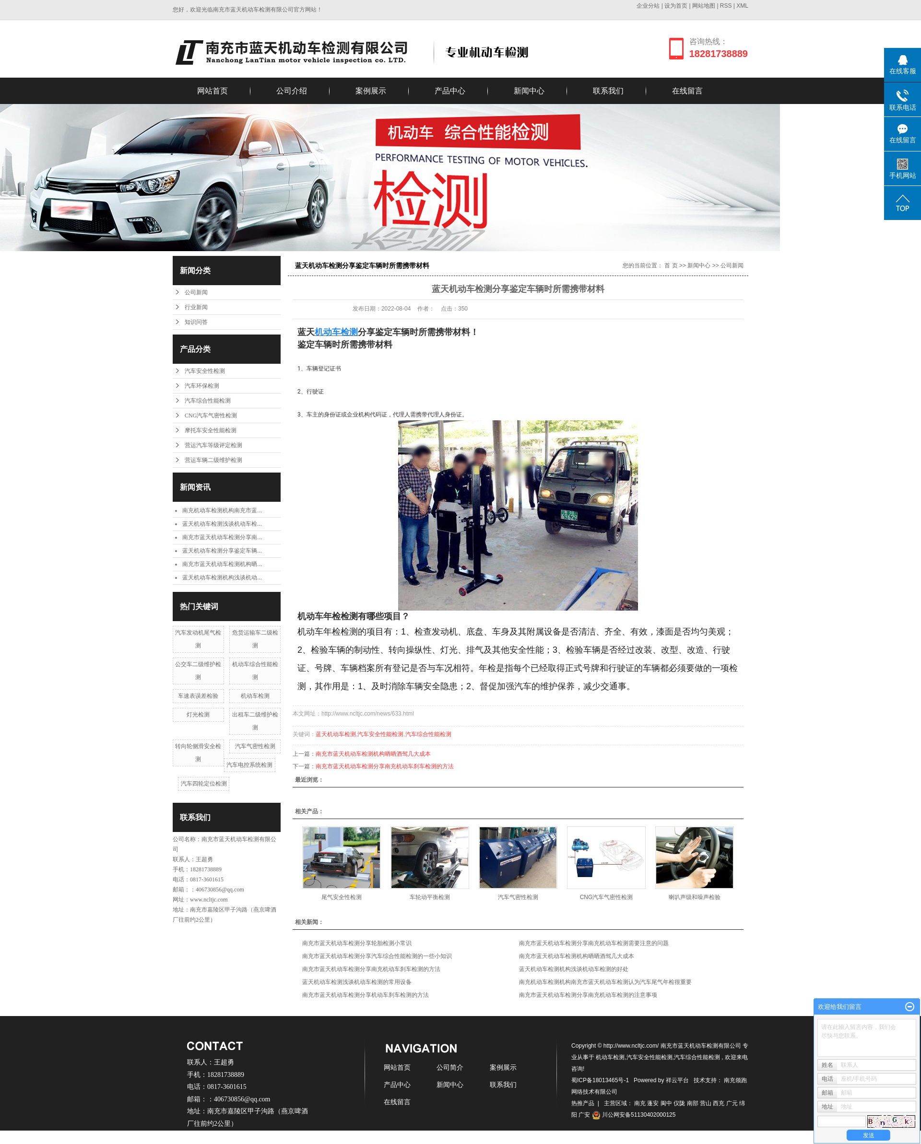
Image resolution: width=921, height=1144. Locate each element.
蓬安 (653, 1103)
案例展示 (370, 91)
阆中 (666, 1103)
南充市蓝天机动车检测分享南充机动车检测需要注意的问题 (594, 943)
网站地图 (704, 5)
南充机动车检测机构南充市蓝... (222, 510)
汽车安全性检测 (205, 371)
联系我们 (608, 91)
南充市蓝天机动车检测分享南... (222, 537)
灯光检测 (198, 714)
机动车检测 (255, 696)
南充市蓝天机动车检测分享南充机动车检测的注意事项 (588, 995)
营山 (705, 1103)
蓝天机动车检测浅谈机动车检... (222, 523)
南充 (640, 1103)
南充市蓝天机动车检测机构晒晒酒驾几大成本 (373, 754)
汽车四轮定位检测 (204, 783)
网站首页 (212, 91)
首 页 (670, 265)
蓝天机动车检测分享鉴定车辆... (222, 550)
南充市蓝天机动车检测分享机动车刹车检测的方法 (365, 995)
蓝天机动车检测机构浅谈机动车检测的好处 (573, 969)
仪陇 (679, 1103)
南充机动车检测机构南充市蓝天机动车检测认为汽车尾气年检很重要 (605, 982)
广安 (584, 1114)
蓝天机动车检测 (336, 734)
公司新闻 (196, 292)
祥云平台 (677, 1080)
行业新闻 (196, 307)
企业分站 (648, 5)
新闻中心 (529, 91)
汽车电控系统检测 (249, 765)
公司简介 (450, 1067)
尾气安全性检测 (341, 897)
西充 (718, 1103)
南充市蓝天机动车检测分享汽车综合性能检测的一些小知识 (377, 956)
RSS (726, 5)
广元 (732, 1103)
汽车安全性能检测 (380, 734)
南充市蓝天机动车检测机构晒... (222, 564)
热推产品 (582, 1103)
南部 (692, 1103)
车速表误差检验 (198, 696)
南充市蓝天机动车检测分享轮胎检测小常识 (357, 943)
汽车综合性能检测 (208, 400)
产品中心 (450, 91)
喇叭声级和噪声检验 (694, 897)
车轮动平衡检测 (430, 897)
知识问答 (196, 322)
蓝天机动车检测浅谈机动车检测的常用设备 (357, 982)
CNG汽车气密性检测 (211, 415)
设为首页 (675, 5)
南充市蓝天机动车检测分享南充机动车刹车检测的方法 (385, 766)
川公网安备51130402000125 (634, 1114)
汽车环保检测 (202, 385)
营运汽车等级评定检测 (213, 445)
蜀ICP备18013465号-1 (600, 1080)
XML (742, 5)
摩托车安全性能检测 (210, 430)
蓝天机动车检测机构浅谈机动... (222, 577)
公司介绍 (291, 91)
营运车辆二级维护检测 (213, 460)
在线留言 (687, 91)
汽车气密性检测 (255, 746)
